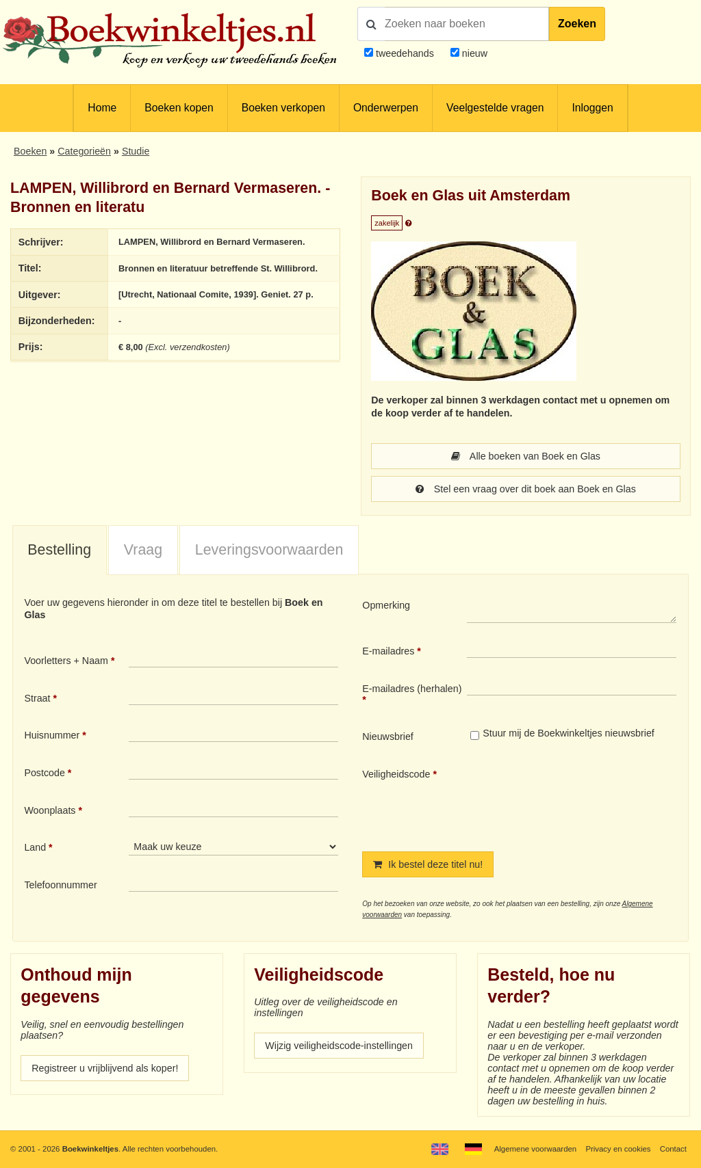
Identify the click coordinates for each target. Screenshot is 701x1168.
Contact (673, 1149)
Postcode (44, 772)
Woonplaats (49, 810)
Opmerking (386, 605)
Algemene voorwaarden (535, 1149)
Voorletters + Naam (66, 660)
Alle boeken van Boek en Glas (525, 456)
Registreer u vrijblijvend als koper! (104, 1068)
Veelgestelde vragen (495, 108)
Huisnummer (51, 735)
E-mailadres (388, 651)
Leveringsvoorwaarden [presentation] (269, 550)
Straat (37, 698)
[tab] (59, 550)
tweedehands (405, 53)
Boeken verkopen (283, 108)
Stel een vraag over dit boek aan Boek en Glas (526, 488)
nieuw (473, 53)
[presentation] (581, 798)
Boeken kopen (178, 108)
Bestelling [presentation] (59, 550)
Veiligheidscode (396, 774)
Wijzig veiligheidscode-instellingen (339, 1045)
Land (35, 847)
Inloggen (592, 108)
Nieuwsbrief (387, 736)
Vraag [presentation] (143, 550)
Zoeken (577, 23)
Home (102, 108)
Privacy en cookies (617, 1149)
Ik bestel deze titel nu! (428, 864)
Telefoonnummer (60, 884)
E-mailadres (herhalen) (411, 688)
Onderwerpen (385, 108)
